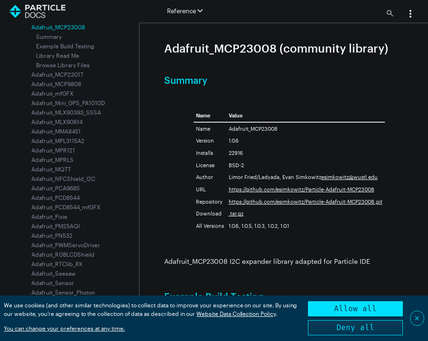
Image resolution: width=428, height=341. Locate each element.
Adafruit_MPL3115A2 (57, 140)
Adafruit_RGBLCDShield (62, 254)
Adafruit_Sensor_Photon (63, 292)
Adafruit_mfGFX (52, 93)
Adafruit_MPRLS (52, 159)
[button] (410, 14)
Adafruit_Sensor (52, 282)
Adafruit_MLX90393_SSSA (66, 112)
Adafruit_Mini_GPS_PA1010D (68, 102)
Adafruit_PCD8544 (55, 197)
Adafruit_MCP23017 (57, 74)
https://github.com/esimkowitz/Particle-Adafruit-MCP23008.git (305, 201)
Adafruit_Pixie (49, 216)
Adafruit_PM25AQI (55, 226)
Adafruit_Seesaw (53, 273)
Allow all (355, 308)
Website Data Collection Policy (236, 313)
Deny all (355, 327)
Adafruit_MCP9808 (56, 84)
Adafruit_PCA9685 (55, 188)
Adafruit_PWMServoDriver (65, 245)
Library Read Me (57, 55)
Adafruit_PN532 (52, 235)
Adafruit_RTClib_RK (57, 263)
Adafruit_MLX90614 (57, 121)
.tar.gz (236, 213)
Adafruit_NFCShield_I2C (63, 178)
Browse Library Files (63, 65)
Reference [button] (185, 11)
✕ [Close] (417, 318)
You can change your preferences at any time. (64, 328)
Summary (49, 36)
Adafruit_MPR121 (53, 150)
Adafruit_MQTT (51, 169)
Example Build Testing (65, 46)
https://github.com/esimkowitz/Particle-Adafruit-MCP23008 (301, 189)
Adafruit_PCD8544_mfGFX (66, 207)
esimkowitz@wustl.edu (349, 177)
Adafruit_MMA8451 (56, 131)
